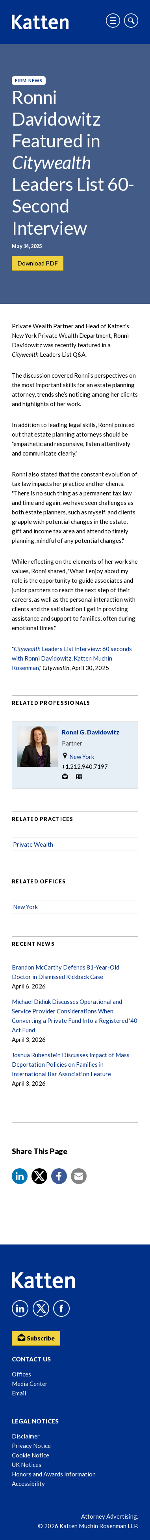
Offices (21, 1374)
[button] (20, 1176)
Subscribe (36, 1337)
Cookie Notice (30, 1455)
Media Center (30, 1383)
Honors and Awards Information (54, 1474)
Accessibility (28, 1483)
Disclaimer (26, 1436)
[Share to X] (39, 1176)
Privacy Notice (31, 1445)
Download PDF (37, 263)
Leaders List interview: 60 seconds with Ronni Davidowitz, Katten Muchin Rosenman (72, 658)
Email (19, 1393)
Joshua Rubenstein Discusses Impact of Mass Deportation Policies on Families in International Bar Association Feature (71, 1064)
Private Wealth (33, 844)
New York (78, 756)
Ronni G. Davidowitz (90, 732)
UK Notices (26, 1464)
